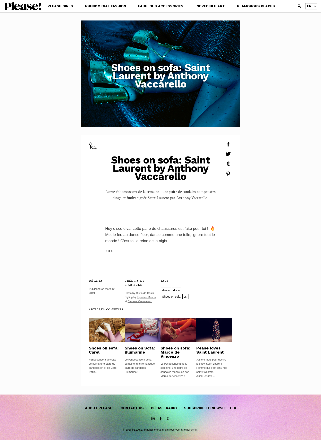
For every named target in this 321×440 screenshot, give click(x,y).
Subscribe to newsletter (210, 408)
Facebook (160, 419)
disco (176, 290)
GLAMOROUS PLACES (256, 6)
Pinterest (168, 419)
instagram (153, 419)
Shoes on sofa (171, 296)
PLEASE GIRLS (60, 6)
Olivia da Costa (145, 293)
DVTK (194, 429)
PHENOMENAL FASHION (105, 6)
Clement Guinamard (140, 301)
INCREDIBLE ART (210, 6)
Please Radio (164, 408)
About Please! (99, 408)
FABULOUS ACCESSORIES (160, 6)
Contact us (132, 408)
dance (166, 290)
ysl (185, 296)
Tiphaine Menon (146, 297)
